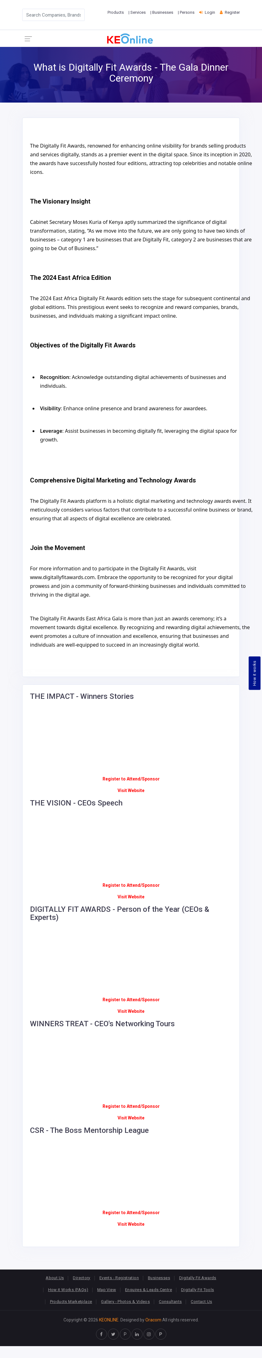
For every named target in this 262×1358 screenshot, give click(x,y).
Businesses (159, 1277)
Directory (81, 1277)
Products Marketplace (71, 1301)
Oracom (153, 1319)
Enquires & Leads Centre (148, 1289)
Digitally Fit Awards (197, 1277)
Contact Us (201, 1301)
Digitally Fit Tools (197, 1289)
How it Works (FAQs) (68, 1289)
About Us (55, 1277)
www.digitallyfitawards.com (62, 577)
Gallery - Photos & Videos (125, 1301)
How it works (254, 673)
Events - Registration (119, 1277)
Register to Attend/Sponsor (131, 778)
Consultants (170, 1301)
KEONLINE (108, 1319)
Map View (106, 1289)
